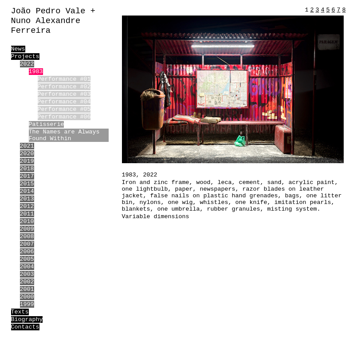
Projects (25, 56)
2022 (27, 64)
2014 (27, 191)
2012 (27, 206)
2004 (27, 266)
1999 (27, 304)
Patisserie (46, 124)
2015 (27, 183)
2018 (27, 168)
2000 (27, 297)
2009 (27, 229)
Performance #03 (64, 94)
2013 (27, 199)
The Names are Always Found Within (64, 135)
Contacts (25, 327)
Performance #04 (64, 101)
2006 (27, 251)
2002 (27, 281)
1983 (36, 71)
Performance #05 (64, 109)
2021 (27, 146)
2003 (27, 274)
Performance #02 (64, 86)
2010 (27, 221)
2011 (27, 214)
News (18, 49)
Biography (27, 319)
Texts (20, 312)
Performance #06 (64, 117)
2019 (27, 161)
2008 (27, 236)
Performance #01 (64, 79)
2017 (27, 176)
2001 (27, 289)
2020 (27, 153)
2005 (27, 259)
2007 (27, 244)
